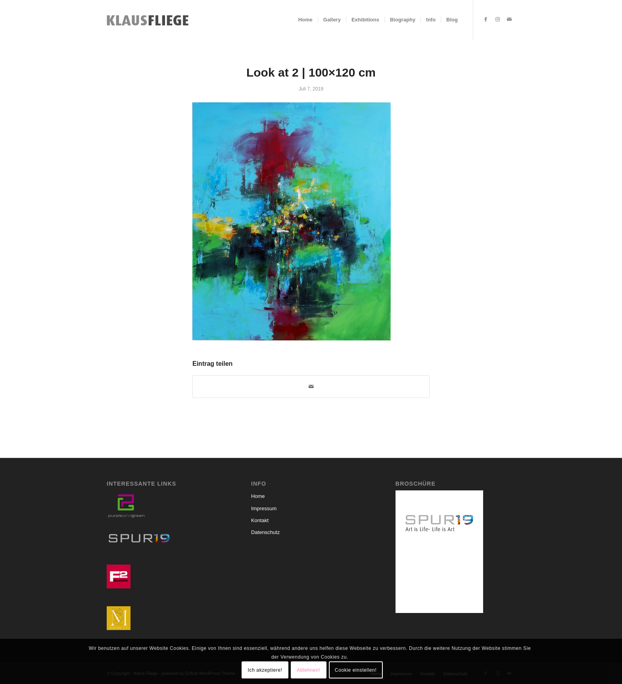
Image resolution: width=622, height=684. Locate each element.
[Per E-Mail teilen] (311, 387)
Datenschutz (265, 532)
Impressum (263, 508)
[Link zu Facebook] (485, 19)
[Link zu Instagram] (497, 19)
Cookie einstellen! (356, 670)
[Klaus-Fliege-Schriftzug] (150, 20)
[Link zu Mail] (509, 19)
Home (258, 496)
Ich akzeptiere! (265, 670)
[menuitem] (305, 20)
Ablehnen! (308, 670)
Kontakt (260, 520)
